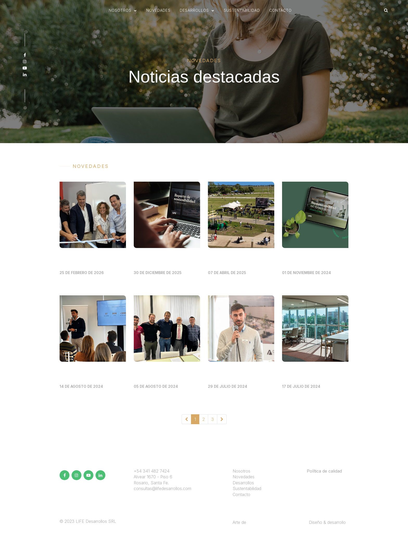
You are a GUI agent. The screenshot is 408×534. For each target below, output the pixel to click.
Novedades (243, 476)
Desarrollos (243, 482)
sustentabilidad (242, 11)
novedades (158, 11)
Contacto (280, 11)
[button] (123, 11)
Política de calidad (324, 471)
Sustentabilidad (247, 488)
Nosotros (241, 471)
